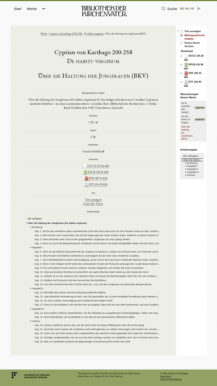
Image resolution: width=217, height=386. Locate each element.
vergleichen (197, 79)
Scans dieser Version (179, 39)
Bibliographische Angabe (181, 35)
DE (182, 8)
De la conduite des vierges (176, 79)
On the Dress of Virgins (175, 84)
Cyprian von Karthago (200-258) (56, 34)
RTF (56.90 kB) (87, 187)
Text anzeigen (84, 202)
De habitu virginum (85, 34)
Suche (169, 9)
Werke (32, 9)
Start (17, 9)
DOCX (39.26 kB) (86, 168)
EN (187, 8)
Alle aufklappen (172, 108)
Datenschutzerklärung (170, 379)
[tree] (84, 287)
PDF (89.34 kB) (87, 181)
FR (192, 8)
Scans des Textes (84, 206)
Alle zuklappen (34, 221)
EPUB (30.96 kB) (87, 174)
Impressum (165, 376)
